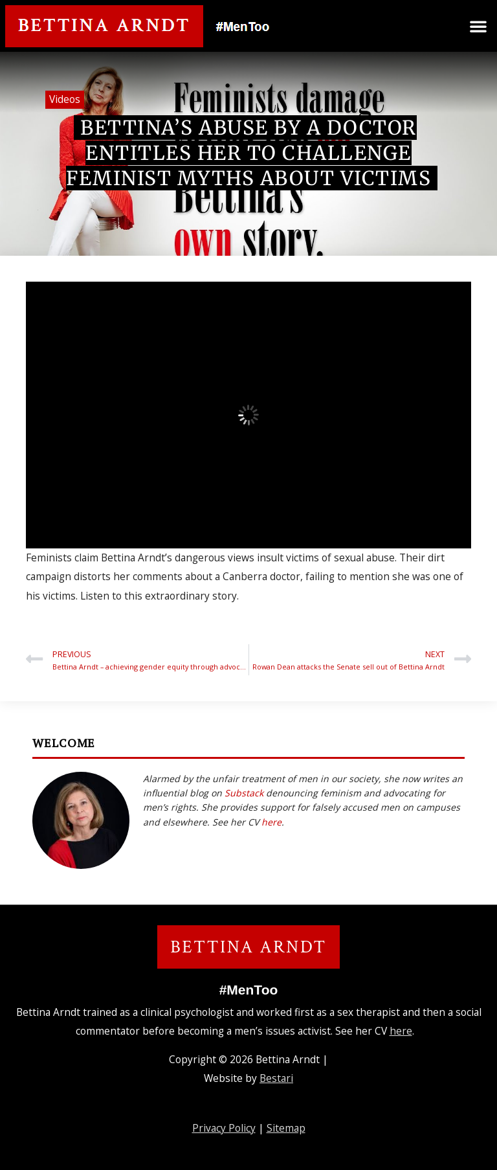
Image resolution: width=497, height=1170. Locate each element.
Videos (64, 99)
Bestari (276, 1078)
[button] (478, 25)
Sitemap (286, 1128)
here (271, 822)
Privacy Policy (224, 1128)
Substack (244, 793)
